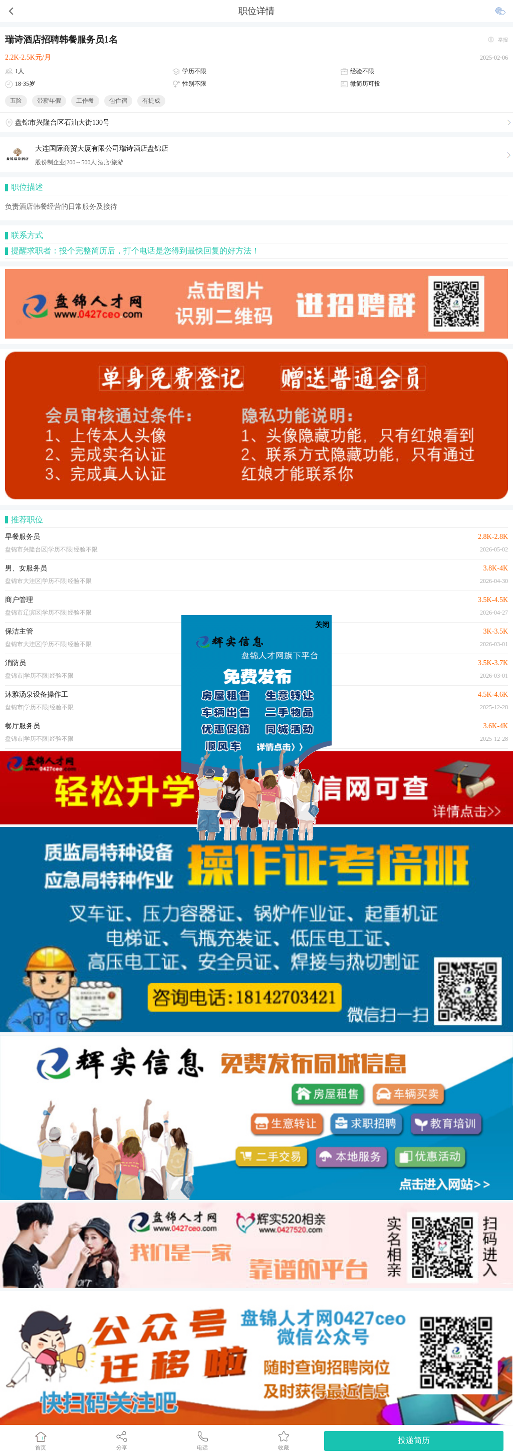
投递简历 (414, 1440)
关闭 (322, 625)
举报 (503, 40)
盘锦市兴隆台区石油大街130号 (62, 122)
